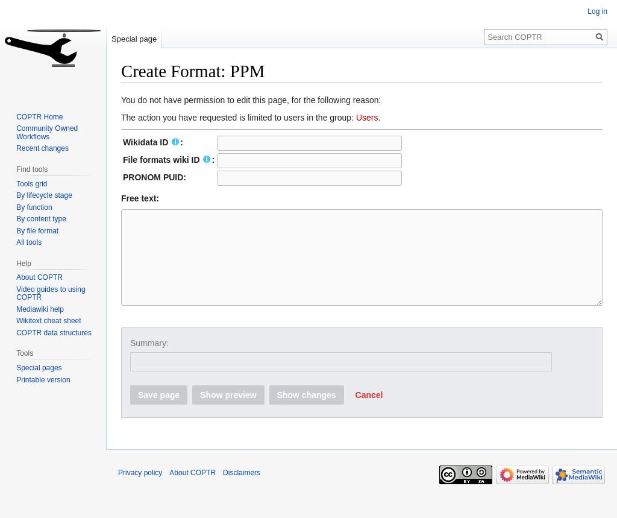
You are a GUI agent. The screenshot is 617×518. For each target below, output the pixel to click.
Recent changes (42, 148)
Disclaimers (241, 491)
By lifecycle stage (44, 195)
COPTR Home (39, 117)
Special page (134, 38)
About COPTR (39, 277)
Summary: (149, 361)
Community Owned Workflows (47, 132)
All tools (29, 242)
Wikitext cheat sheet (48, 321)
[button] (369, 413)
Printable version (43, 380)
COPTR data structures (54, 333)
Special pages (38, 368)
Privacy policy (140, 491)
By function (34, 207)
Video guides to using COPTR (51, 293)
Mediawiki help (40, 309)
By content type (41, 219)
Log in (597, 11)
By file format (37, 231)
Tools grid (31, 184)
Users (367, 117)
